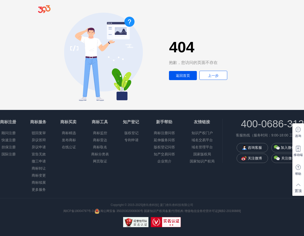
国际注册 (9, 154)
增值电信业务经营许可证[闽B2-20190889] (212, 211)
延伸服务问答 (164, 140)
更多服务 (39, 189)
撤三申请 (39, 161)
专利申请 (131, 140)
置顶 (298, 191)
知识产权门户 (202, 133)
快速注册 (9, 140)
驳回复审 (39, 133)
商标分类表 (100, 154)
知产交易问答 (164, 154)
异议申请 (39, 147)
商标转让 (39, 168)
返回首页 (183, 76)
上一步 (213, 76)
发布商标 (69, 140)
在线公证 (69, 147)
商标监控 (100, 133)
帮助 (298, 174)
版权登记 (131, 133)
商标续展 (39, 182)
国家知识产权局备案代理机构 (163, 211)
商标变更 (39, 175)
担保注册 (9, 147)
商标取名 (100, 147)
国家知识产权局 (202, 161)
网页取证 (100, 161)
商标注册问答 (164, 133)
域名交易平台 (202, 140)
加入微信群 (289, 148)
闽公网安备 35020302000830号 (118, 211)
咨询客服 (255, 148)
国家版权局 (202, 154)
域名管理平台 (202, 147)
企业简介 (164, 161)
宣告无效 (39, 154)
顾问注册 (9, 133)
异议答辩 (39, 140)
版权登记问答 (164, 147)
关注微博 (255, 158)
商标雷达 (100, 140)
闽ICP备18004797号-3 (78, 211)
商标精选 (69, 133)
